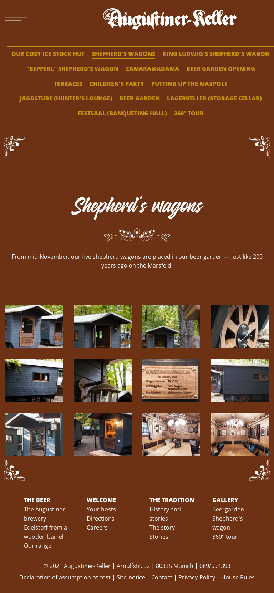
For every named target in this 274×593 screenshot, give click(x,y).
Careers (97, 527)
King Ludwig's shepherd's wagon (216, 54)
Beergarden (228, 509)
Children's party (117, 84)
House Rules (238, 577)
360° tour (189, 113)
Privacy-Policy (196, 577)
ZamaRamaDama (152, 69)
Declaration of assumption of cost (65, 577)
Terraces (68, 84)
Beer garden (140, 98)
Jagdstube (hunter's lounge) (66, 98)
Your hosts (101, 509)
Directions (101, 518)
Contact (161, 577)
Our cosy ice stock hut (48, 54)
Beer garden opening (220, 69)
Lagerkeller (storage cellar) (214, 98)
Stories (158, 537)
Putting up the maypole (189, 84)
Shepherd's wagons (123, 54)
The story (162, 527)
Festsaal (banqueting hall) (122, 113)
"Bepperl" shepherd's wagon (72, 69)
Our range (37, 546)
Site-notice (131, 577)
